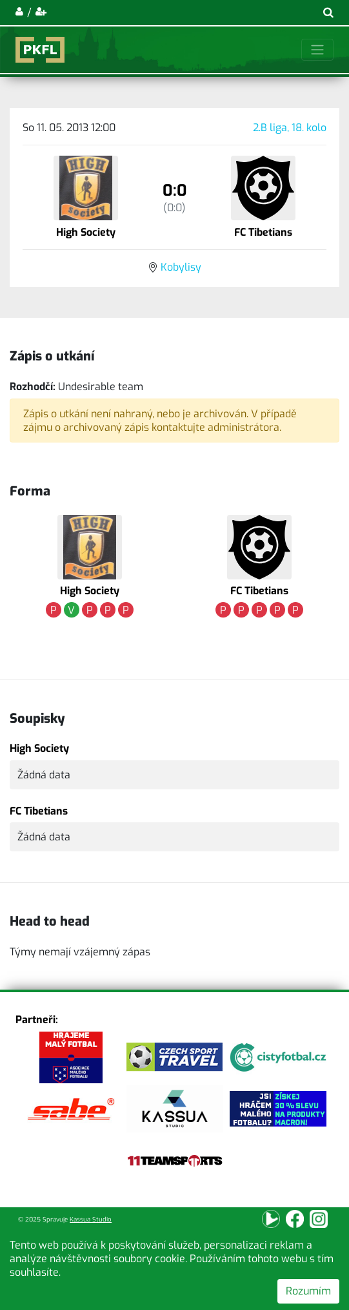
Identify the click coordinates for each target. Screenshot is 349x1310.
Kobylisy (181, 267)
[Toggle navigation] (317, 50)
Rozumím (308, 1291)
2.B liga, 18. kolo (289, 127)
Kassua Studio (91, 1219)
